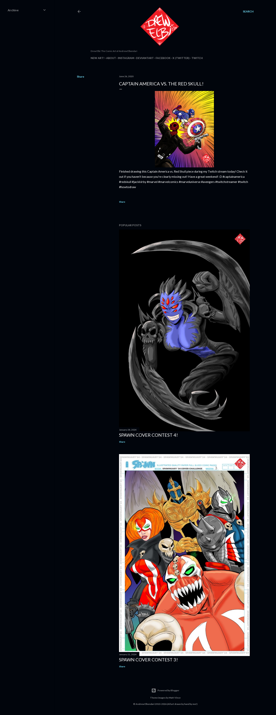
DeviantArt (145, 58)
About (111, 58)
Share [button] (80, 76)
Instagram (126, 58)
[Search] (248, 11)
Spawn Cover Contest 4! (148, 435)
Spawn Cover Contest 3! (148, 659)
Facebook (163, 58)
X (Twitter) (181, 58)
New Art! (97, 58)
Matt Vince (175, 697)
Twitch (197, 58)
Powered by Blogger (165, 690)
